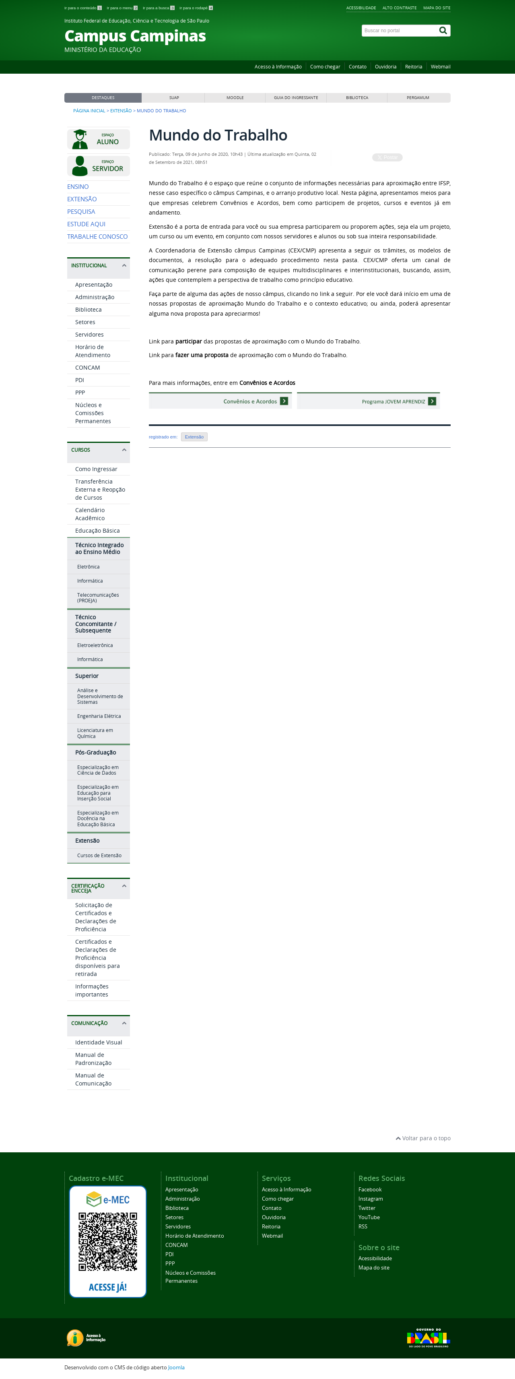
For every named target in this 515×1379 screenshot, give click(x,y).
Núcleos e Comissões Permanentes (93, 413)
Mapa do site (437, 7)
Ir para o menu (123, 8)
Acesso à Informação (278, 66)
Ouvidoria (386, 66)
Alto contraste (400, 7)
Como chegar (325, 66)
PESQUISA (81, 211)
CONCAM (87, 367)
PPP (80, 392)
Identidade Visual (98, 1042)
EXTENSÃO (82, 199)
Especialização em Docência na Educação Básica (98, 818)
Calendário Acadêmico (90, 514)
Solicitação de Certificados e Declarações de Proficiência (95, 917)
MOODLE (235, 97)
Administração (94, 297)
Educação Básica (97, 530)
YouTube (369, 1217)
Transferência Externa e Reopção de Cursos (100, 489)
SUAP (174, 97)
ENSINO (78, 186)
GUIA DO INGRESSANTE (296, 97)
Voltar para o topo (423, 1138)
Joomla (176, 1367)
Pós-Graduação (95, 752)
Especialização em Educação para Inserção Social (98, 793)
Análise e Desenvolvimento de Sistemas (100, 696)
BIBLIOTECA (357, 97)
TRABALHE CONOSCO (97, 236)
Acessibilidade (361, 7)
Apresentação (93, 284)
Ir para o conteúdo (83, 8)
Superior (87, 676)
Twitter (366, 1208)
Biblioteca (88, 309)
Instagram (370, 1198)
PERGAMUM (418, 97)
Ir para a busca (159, 8)
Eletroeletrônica (95, 645)
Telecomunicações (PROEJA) (98, 598)
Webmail (441, 66)
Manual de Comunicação (93, 1079)
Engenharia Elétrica (99, 716)
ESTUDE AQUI (86, 224)
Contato (358, 66)
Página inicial (89, 111)
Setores (85, 322)
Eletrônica (88, 567)
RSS (362, 1226)
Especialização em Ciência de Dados (98, 770)
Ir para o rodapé (196, 8)
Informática (90, 581)
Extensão (121, 111)
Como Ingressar (96, 469)
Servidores (89, 334)
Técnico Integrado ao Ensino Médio (99, 548)
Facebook (370, 1189)
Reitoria (413, 66)
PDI (79, 380)
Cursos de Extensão (99, 855)
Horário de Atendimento (92, 351)
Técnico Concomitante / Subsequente (95, 624)
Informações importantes (92, 990)
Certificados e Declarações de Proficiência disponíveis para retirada (97, 958)
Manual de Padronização (93, 1059)
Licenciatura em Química (95, 733)
